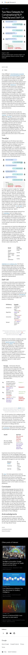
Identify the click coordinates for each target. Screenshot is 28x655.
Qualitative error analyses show (9, 264)
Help (4, 652)
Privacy (22, 644)
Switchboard (22, 294)
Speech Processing (6, 531)
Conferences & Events (7, 529)
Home (3, 8)
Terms (3, 647)
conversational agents (15, 75)
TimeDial (4, 115)
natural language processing (17, 74)
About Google (5, 644)
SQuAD (11, 343)
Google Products (14, 644)
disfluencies (13, 84)
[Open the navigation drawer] (2, 2)
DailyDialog (6, 213)
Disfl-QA (9, 116)
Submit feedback (12, 652)
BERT (21, 206)
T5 (16, 206)
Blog (6, 8)
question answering (10, 342)
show (5, 474)
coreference (6, 428)
